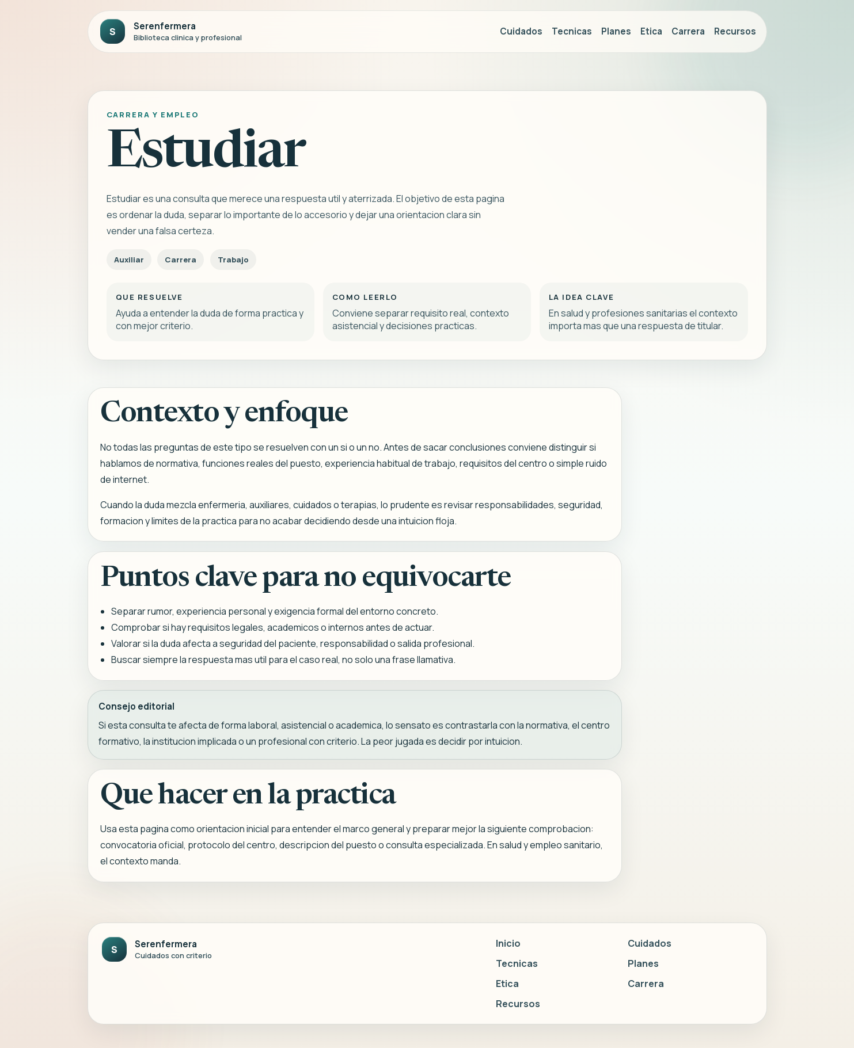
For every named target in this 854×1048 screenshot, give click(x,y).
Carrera (688, 31)
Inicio (508, 943)
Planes (616, 31)
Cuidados (521, 31)
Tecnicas (572, 31)
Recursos (735, 31)
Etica (651, 31)
